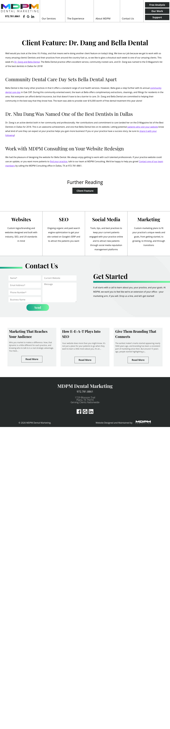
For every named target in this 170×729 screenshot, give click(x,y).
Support (157, 17)
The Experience (75, 18)
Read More (32, 359)
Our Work (157, 11)
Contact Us (128, 18)
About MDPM (103, 18)
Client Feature (84, 190)
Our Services (49, 18)
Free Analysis (157, 4)
